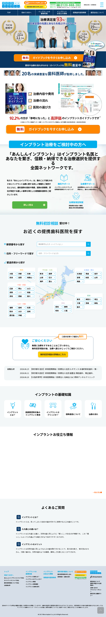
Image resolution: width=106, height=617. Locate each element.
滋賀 (20, 277)
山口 (28, 288)
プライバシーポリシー (95, 590)
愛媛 (20, 296)
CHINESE (93, 5)
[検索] (88, 244)
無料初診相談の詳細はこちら (53, 354)
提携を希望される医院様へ (95, 584)
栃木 (78, 307)
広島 (11, 288)
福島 (78, 281)
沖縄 (20, 315)
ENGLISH (86, 5)
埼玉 (96, 299)
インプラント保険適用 (32, 584)
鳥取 (11, 292)
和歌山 (29, 277)
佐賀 (28, 307)
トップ (6, 571)
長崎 (20, 307)
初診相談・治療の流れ (64, 577)
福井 (41, 281)
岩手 (96, 273)
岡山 (20, 288)
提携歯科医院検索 (79, 12)
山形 (96, 277)
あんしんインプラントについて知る (14, 578)
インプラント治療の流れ (32, 586)
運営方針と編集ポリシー (95, 594)
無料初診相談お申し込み (64, 574)
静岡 (65, 306)
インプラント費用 (31, 581)
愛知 (57, 306)
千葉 (78, 303)
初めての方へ (26, 12)
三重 (65, 310)
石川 (50, 277)
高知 (11, 296)
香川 (28, 296)
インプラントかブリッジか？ (34, 579)
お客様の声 (7, 585)
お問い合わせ (94, 588)
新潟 (41, 273)
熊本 (11, 311)
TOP (9, 12)
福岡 (11, 307)
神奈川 (88, 299)
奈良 (11, 277)
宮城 (78, 277)
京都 (20, 273)
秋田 (87, 277)
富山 (50, 281)
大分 (20, 311)
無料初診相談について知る (11, 583)
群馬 (96, 303)
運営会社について (97, 12)
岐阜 (57, 310)
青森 (87, 273)
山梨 (41, 277)
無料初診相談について (65, 571)
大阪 (11, 273)
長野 (50, 273)
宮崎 (28, 311)
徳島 (28, 292)
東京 (78, 299)
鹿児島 (12, 315)
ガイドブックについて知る (11, 580)
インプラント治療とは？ (32, 576)
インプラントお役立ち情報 (62, 12)
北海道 (79, 273)
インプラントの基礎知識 (44, 12)
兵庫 (28, 273)
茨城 (87, 303)
